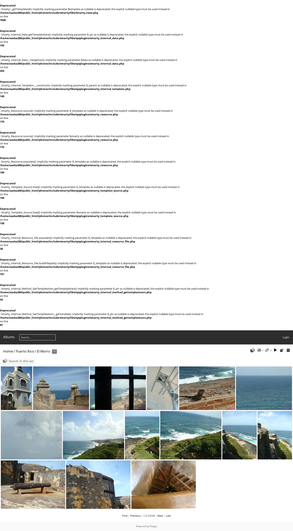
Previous (135, 515)
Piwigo (153, 526)
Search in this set (21, 361)
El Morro (43, 351)
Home (8, 351)
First (125, 515)
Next (160, 515)
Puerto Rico (25, 351)
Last (168, 515)
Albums (9, 337)
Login (286, 337)
